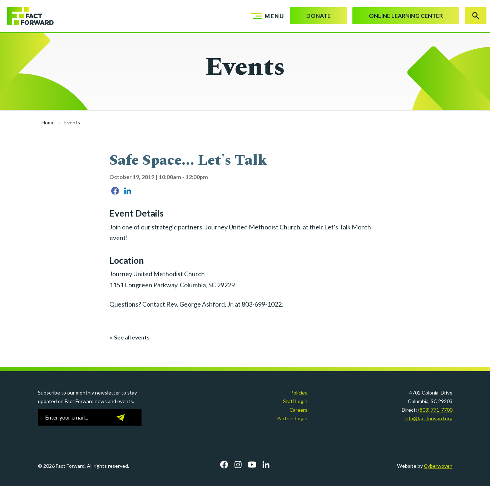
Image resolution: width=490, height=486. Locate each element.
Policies (298, 393)
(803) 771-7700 (435, 410)
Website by (424, 466)
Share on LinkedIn (127, 190)
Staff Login (295, 401)
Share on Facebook (115, 190)
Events (72, 122)
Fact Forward (27, 16)
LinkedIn (266, 464)
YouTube (252, 464)
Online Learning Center (406, 15)
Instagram (238, 464)
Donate (318, 15)
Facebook (224, 464)
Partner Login (292, 418)
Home (48, 122)
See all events (132, 337)
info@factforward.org (428, 418)
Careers (298, 410)
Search (475, 15)
